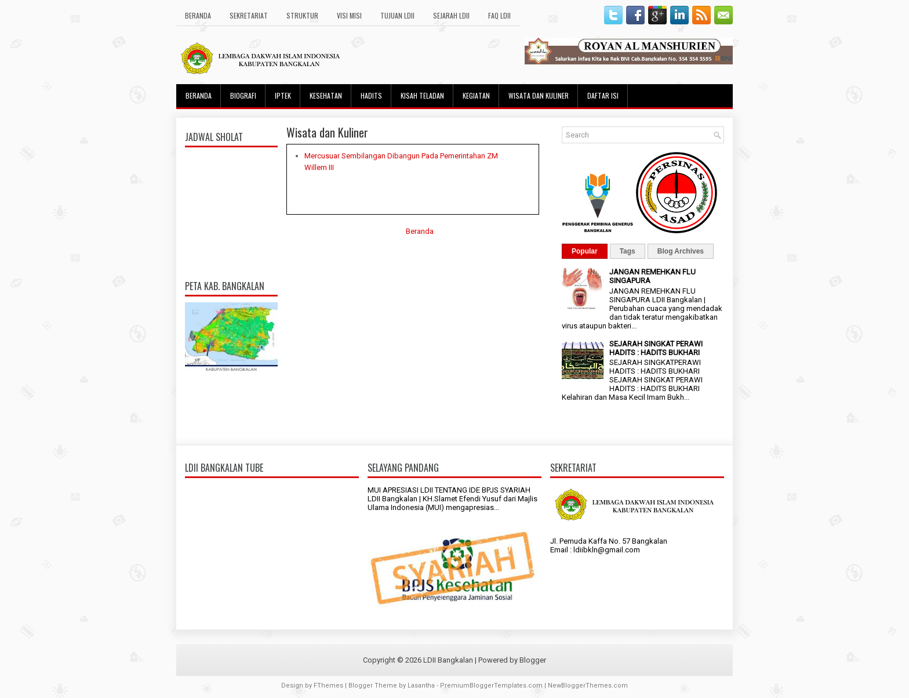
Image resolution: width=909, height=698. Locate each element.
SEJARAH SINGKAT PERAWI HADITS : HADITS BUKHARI (656, 348)
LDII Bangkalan (448, 660)
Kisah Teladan (422, 95)
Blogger (532, 660)
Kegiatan (476, 95)
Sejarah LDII (451, 15)
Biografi (243, 95)
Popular (585, 251)
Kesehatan (326, 95)
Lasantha (421, 685)
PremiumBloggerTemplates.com (491, 685)
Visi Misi (349, 15)
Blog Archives (680, 251)
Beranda (198, 15)
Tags (627, 251)
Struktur (302, 15)
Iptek (283, 95)
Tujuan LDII (397, 15)
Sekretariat (249, 15)
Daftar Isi (603, 95)
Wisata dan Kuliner (538, 95)
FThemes (328, 685)
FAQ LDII (499, 15)
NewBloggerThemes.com (588, 685)
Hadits (371, 95)
